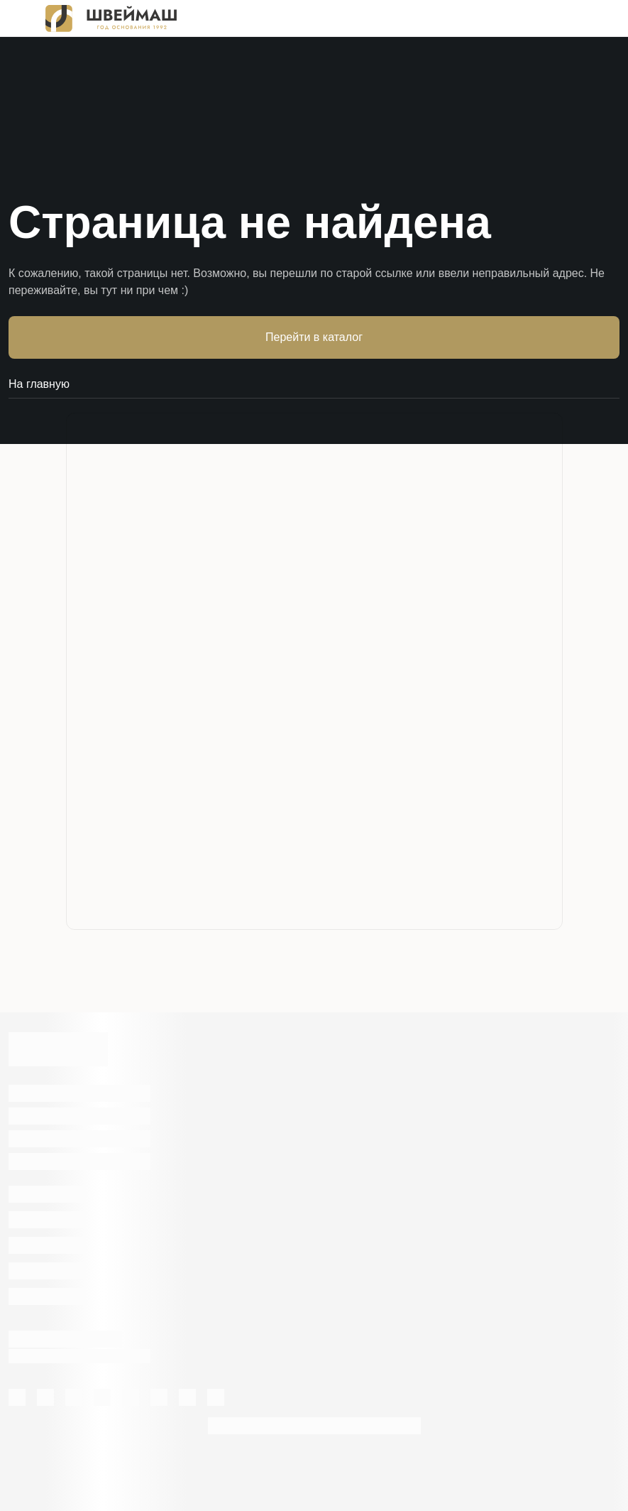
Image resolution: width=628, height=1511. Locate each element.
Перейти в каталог (314, 337)
